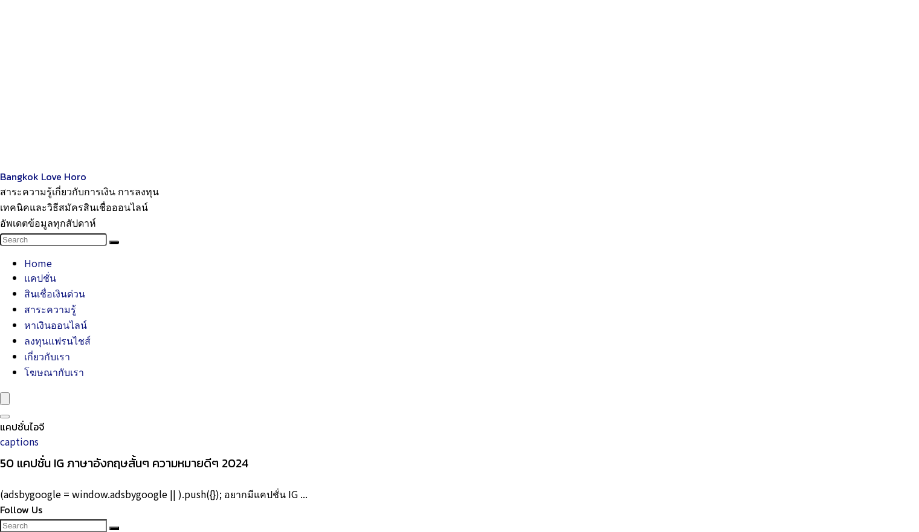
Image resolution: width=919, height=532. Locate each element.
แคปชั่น (40, 277)
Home (38, 263)
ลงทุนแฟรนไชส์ (57, 340)
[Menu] (5, 398)
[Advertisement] (362, 84)
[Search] (114, 242)
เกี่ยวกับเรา (47, 356)
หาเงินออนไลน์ (55, 324)
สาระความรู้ (50, 309)
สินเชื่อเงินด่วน (54, 293)
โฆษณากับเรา (54, 372)
